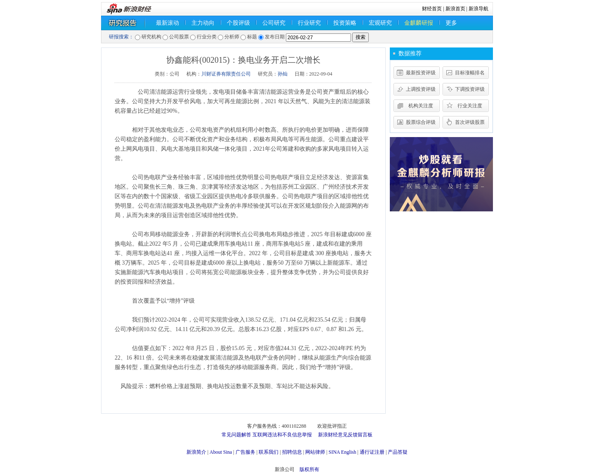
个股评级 (238, 23)
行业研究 (309, 23)
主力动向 (202, 23)
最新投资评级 (421, 73)
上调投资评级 (421, 89)
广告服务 (245, 452)
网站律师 (315, 452)
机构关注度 (420, 106)
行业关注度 (469, 106)
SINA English (342, 452)
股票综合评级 (421, 122)
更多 (451, 23)
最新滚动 (167, 23)
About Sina (221, 452)
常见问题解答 (236, 435)
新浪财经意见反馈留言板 (345, 435)
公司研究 (273, 23)
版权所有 (309, 469)
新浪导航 (478, 9)
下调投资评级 (470, 89)
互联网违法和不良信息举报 (282, 435)
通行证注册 (372, 452)
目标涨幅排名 (470, 73)
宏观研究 (380, 23)
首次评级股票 (470, 122)
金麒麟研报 (418, 23)
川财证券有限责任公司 (226, 74)
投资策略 (344, 23)
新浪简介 (196, 452)
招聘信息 (292, 452)
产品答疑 (398, 452)
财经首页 (432, 9)
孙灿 (283, 74)
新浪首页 (455, 9)
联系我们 (268, 452)
